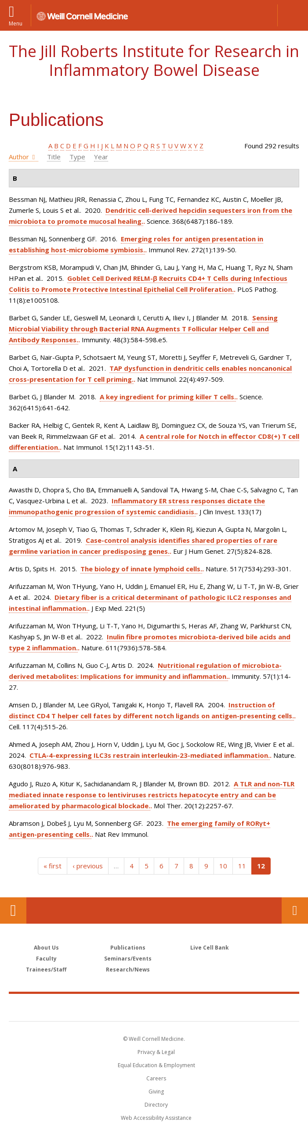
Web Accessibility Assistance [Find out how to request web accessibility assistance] (156, 1118)
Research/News (128, 969)
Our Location (13, 910)
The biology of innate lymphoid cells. (141, 568)
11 (242, 865)
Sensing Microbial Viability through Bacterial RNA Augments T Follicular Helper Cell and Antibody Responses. (143, 328)
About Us (46, 947)
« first (52, 865)
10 (223, 865)
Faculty (46, 958)
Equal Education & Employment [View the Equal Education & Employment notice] (156, 1065)
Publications (127, 947)
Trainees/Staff (46, 969)
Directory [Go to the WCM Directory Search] (156, 1104)
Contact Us (295, 910)
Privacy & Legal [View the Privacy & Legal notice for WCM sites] (156, 1052)
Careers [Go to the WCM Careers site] (156, 1078)
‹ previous (87, 865)
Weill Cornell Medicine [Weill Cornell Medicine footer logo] (154, 1007)
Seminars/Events (128, 958)
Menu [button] (15, 23)
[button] (292, 15)
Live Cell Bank (209, 947)
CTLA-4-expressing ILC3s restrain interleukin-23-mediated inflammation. (149, 755)
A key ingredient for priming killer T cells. (168, 396)
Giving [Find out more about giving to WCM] (156, 1091)
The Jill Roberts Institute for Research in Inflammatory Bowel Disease (154, 60)
